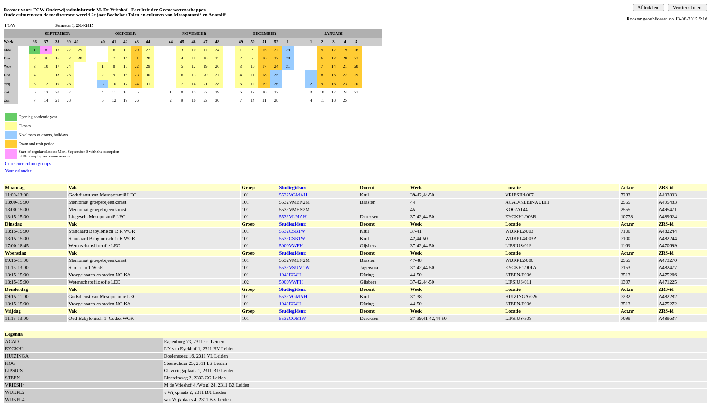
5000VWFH (291, 245)
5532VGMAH (293, 194)
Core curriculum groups (28, 163)
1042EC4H (290, 274)
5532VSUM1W (294, 267)
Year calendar (18, 170)
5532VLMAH (293, 216)
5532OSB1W (292, 231)
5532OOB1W (292, 318)
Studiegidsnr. (293, 187)
